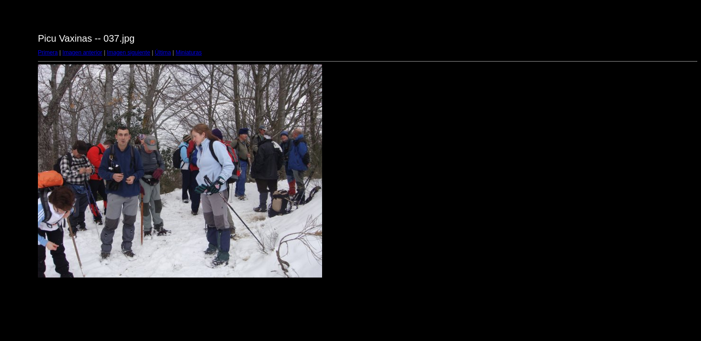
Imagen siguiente (128, 52)
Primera (48, 52)
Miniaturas (189, 52)
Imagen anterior (82, 52)
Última (163, 52)
